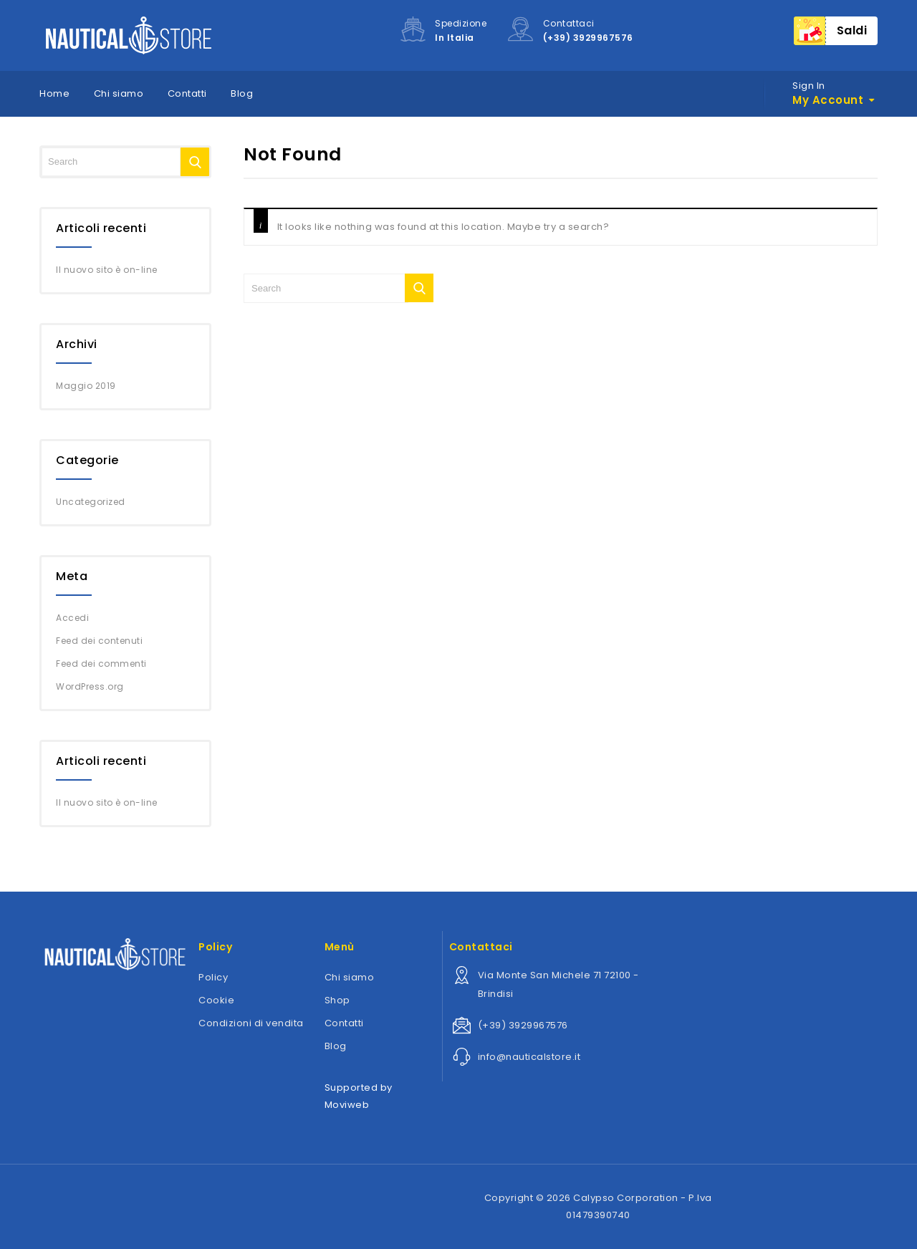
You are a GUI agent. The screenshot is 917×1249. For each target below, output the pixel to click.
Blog (242, 93)
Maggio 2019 (86, 386)
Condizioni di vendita (251, 1023)
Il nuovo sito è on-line (107, 270)
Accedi (72, 618)
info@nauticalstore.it (529, 1057)
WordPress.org (90, 686)
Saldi (852, 30)
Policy (213, 977)
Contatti (187, 93)
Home (54, 93)
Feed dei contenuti (99, 641)
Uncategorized (90, 502)
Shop (337, 1000)
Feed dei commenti (101, 663)
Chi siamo (119, 93)
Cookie (216, 1000)
